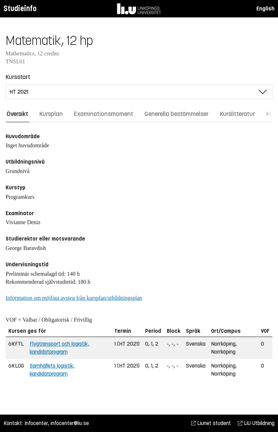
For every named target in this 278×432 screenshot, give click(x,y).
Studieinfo (20, 8)
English (265, 8)
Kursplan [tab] (51, 114)
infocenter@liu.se (70, 423)
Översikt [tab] (17, 114)
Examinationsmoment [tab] (103, 114)
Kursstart (18, 77)
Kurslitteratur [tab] (237, 114)
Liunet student (211, 423)
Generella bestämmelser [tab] (176, 114)
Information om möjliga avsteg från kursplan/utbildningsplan (74, 298)
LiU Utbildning (256, 423)
